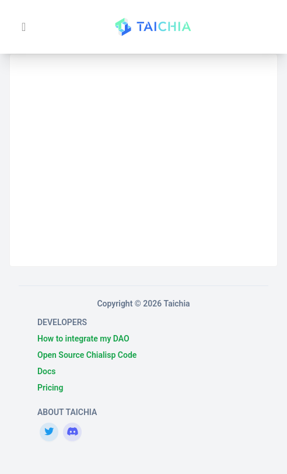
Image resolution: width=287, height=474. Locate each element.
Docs (46, 371)
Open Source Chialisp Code (86, 355)
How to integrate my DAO (83, 338)
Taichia (177, 303)
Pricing (50, 387)
